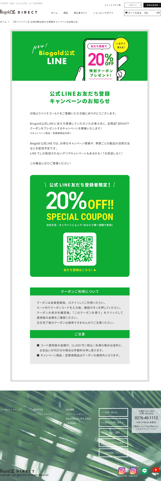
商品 (66, 13)
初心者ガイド (80, 13)
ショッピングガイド (103, 13)
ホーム (54, 13)
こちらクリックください (146, 429)
